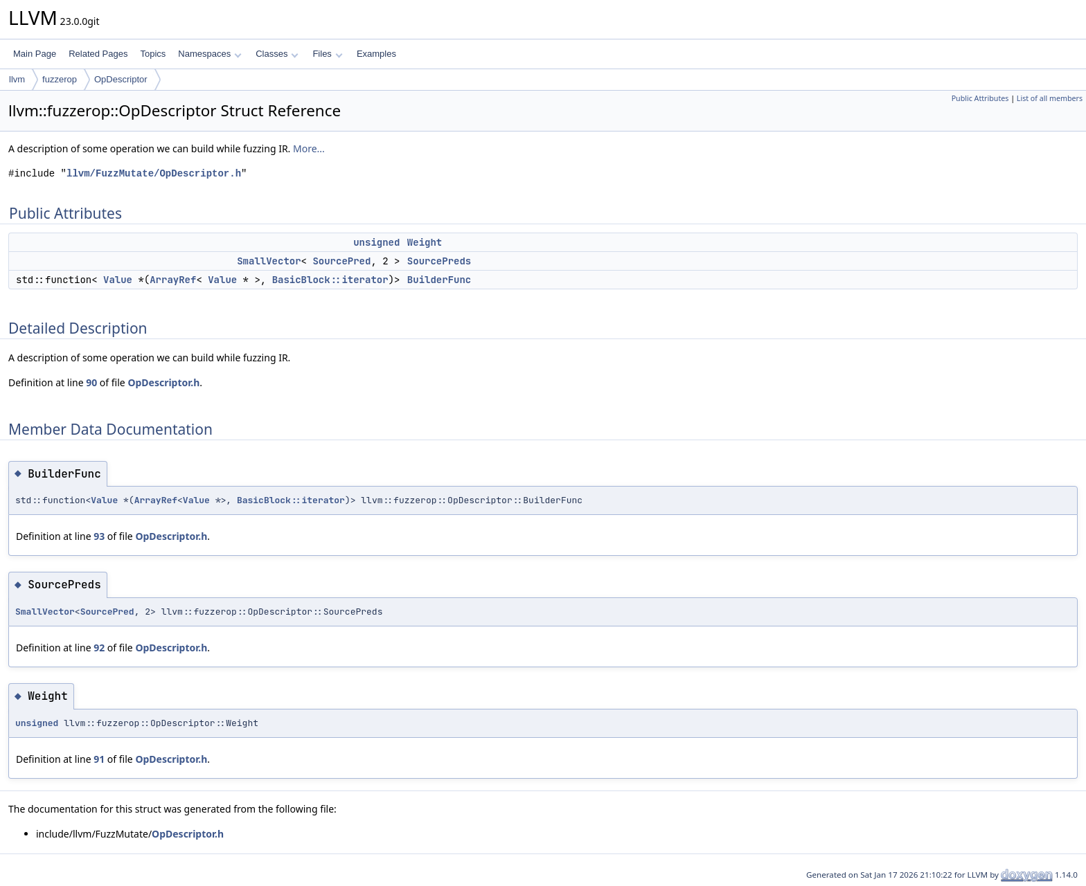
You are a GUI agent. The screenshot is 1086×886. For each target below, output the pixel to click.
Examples (376, 53)
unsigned (376, 242)
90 (91, 382)
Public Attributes (980, 98)
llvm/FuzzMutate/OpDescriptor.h (153, 173)
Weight (424, 242)
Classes (277, 53)
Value (117, 279)
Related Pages (98, 53)
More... (309, 148)
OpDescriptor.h (163, 382)
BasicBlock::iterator (330, 279)
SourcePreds (439, 261)
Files (327, 53)
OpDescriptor (121, 79)
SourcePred (341, 261)
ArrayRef (173, 279)
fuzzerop (59, 79)
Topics (153, 53)
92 (99, 647)
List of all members (1050, 98)
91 (99, 759)
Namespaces (209, 53)
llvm (17, 79)
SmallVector (269, 261)
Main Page (34, 53)
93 (99, 536)
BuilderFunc (439, 279)
